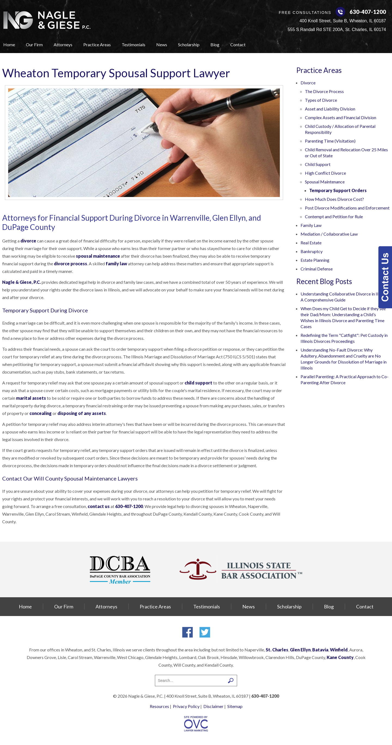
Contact (238, 44)
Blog (214, 44)
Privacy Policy (186, 706)
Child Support (317, 164)
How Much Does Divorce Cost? (334, 199)
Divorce (308, 82)
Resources (159, 706)
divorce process (70, 263)
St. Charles (277, 649)
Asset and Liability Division (330, 108)
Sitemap (235, 706)
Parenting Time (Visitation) (330, 140)
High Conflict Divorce (325, 173)
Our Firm (34, 44)
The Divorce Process (324, 91)
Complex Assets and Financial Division (340, 117)
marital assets (31, 398)
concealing (40, 413)
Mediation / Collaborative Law (329, 233)
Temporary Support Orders (338, 190)
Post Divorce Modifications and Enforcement (347, 207)
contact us (99, 506)
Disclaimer (213, 706)
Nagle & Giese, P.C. (21, 282)
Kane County (340, 657)
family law (116, 263)
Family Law (311, 225)
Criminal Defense (317, 268)
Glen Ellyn (300, 649)
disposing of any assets (81, 413)
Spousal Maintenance (325, 181)
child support (198, 382)
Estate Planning (315, 260)
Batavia (320, 649)
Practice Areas (97, 44)
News (161, 44)
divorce (28, 240)
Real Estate (311, 242)
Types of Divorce (321, 100)
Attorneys (63, 44)
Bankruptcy (312, 251)
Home (9, 44)
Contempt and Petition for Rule (334, 216)
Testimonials (133, 44)
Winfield (339, 649)
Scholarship (189, 44)
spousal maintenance (98, 255)
